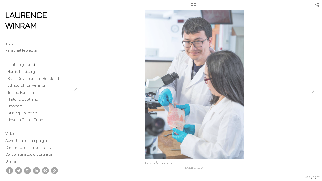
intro (9, 43)
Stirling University (23, 112)
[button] (193, 6)
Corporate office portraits (28, 147)
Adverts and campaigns (26, 140)
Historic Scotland (22, 99)
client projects (20, 64)
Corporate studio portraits (28, 154)
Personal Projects (23, 50)
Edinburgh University (26, 85)
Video (10, 133)
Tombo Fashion (20, 92)
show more (194, 167)
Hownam (15, 105)
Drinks (10, 161)
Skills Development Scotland (33, 78)
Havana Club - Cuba (25, 119)
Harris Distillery (21, 71)
